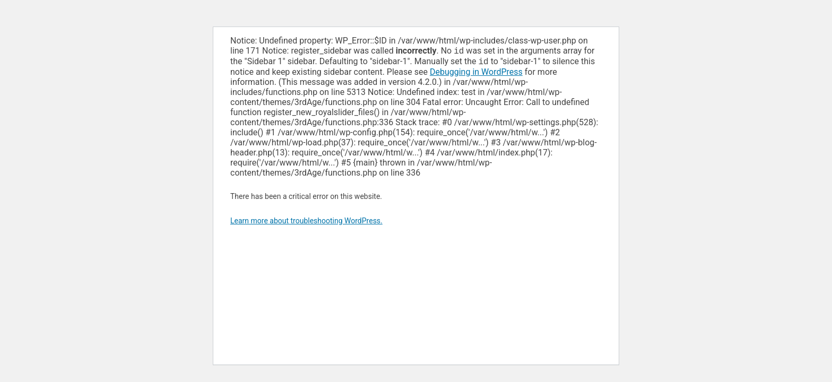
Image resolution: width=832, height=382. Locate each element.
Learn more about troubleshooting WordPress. (306, 223)
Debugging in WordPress (476, 74)
